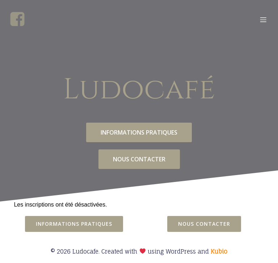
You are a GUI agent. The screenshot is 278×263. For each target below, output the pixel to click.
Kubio (219, 251)
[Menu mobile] (263, 19)
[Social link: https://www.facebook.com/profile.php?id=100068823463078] (20, 19)
